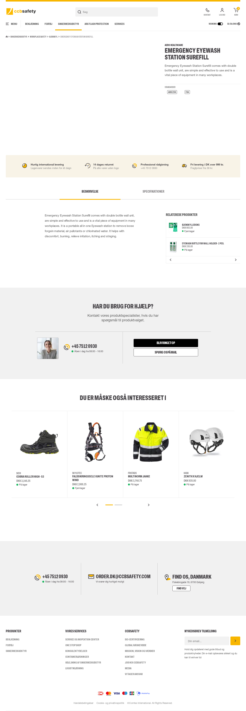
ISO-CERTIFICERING (135, 639)
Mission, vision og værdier (140, 651)
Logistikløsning (74, 668)
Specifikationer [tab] (147, 191)
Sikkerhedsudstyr (68, 23)
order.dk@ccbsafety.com (123, 577)
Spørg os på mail (166, 352)
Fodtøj (48, 23)
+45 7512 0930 (85, 346)
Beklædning (32, 23)
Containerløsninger (77, 656)
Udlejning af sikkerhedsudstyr (83, 662)
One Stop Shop (73, 645)
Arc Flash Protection (97, 23)
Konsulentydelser (76, 651)
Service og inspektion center (82, 639)
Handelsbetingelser (83, 703)
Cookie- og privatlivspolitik (110, 703)
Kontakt (130, 656)
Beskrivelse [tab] (96, 191)
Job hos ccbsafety (135, 662)
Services (120, 23)
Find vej (184, 588)
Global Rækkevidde (135, 645)
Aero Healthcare (174, 45)
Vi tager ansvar (134, 674)
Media (128, 668)
